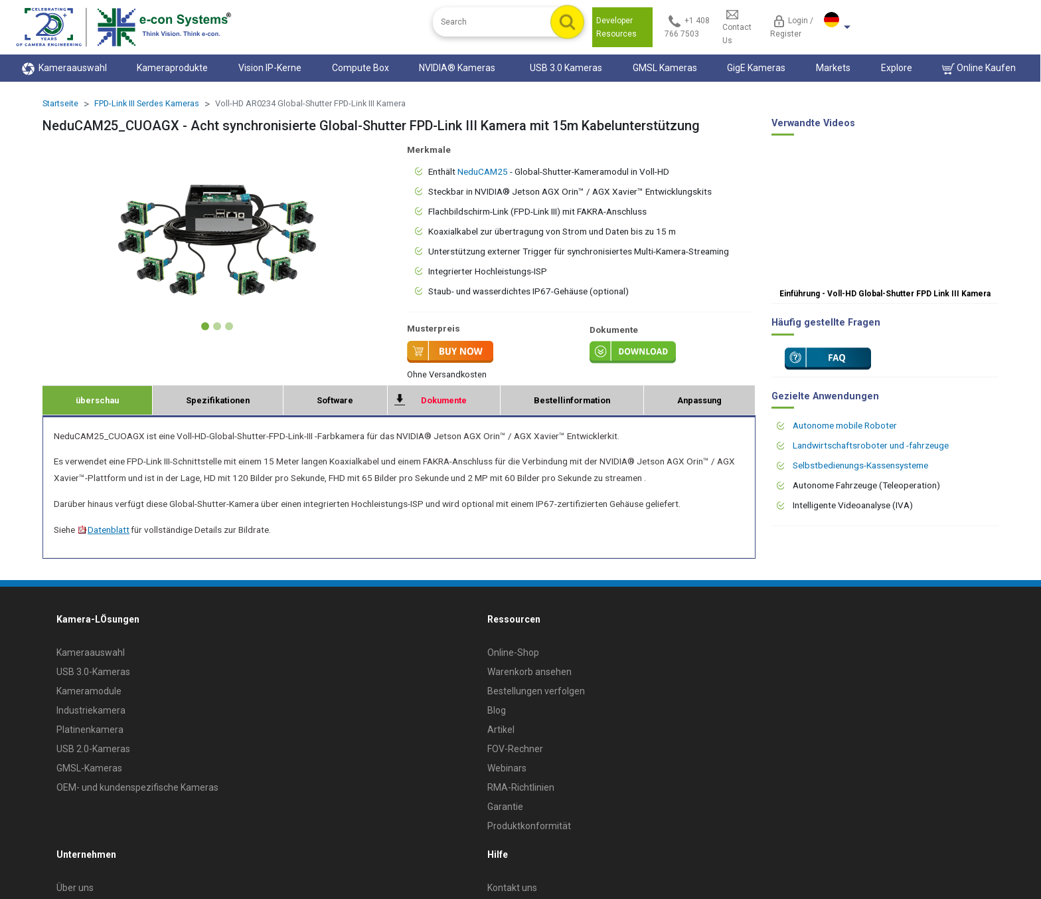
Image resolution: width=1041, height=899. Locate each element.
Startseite (60, 103)
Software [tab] (335, 400)
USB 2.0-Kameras (93, 749)
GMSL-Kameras (89, 768)
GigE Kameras (756, 67)
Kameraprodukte (172, 67)
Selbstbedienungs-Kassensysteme (860, 465)
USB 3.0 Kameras (566, 67)
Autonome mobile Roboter (845, 425)
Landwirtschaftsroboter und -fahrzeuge (871, 445)
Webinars (506, 768)
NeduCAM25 (482, 171)
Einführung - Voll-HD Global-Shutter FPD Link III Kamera (885, 293)
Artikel (501, 729)
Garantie (505, 806)
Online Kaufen (979, 68)
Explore (896, 67)
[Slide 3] (229, 326)
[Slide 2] (217, 326)
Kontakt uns (512, 887)
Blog (496, 710)
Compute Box (360, 67)
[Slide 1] (205, 326)
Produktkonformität (529, 826)
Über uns (75, 887)
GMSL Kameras (665, 67)
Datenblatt (103, 529)
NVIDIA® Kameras (459, 67)
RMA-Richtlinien (520, 787)
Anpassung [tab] (699, 400)
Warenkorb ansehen (529, 671)
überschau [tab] (97, 400)
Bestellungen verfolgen (536, 691)
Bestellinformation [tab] (572, 400)
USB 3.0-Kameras (93, 671)
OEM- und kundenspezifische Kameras (137, 787)
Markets (833, 67)
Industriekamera (90, 710)
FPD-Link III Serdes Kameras (146, 103)
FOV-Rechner (515, 749)
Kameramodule (88, 691)
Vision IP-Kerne (269, 67)
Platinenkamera (89, 729)
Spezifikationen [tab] (218, 400)
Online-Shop (513, 652)
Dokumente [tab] (444, 400)
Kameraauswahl (64, 68)
